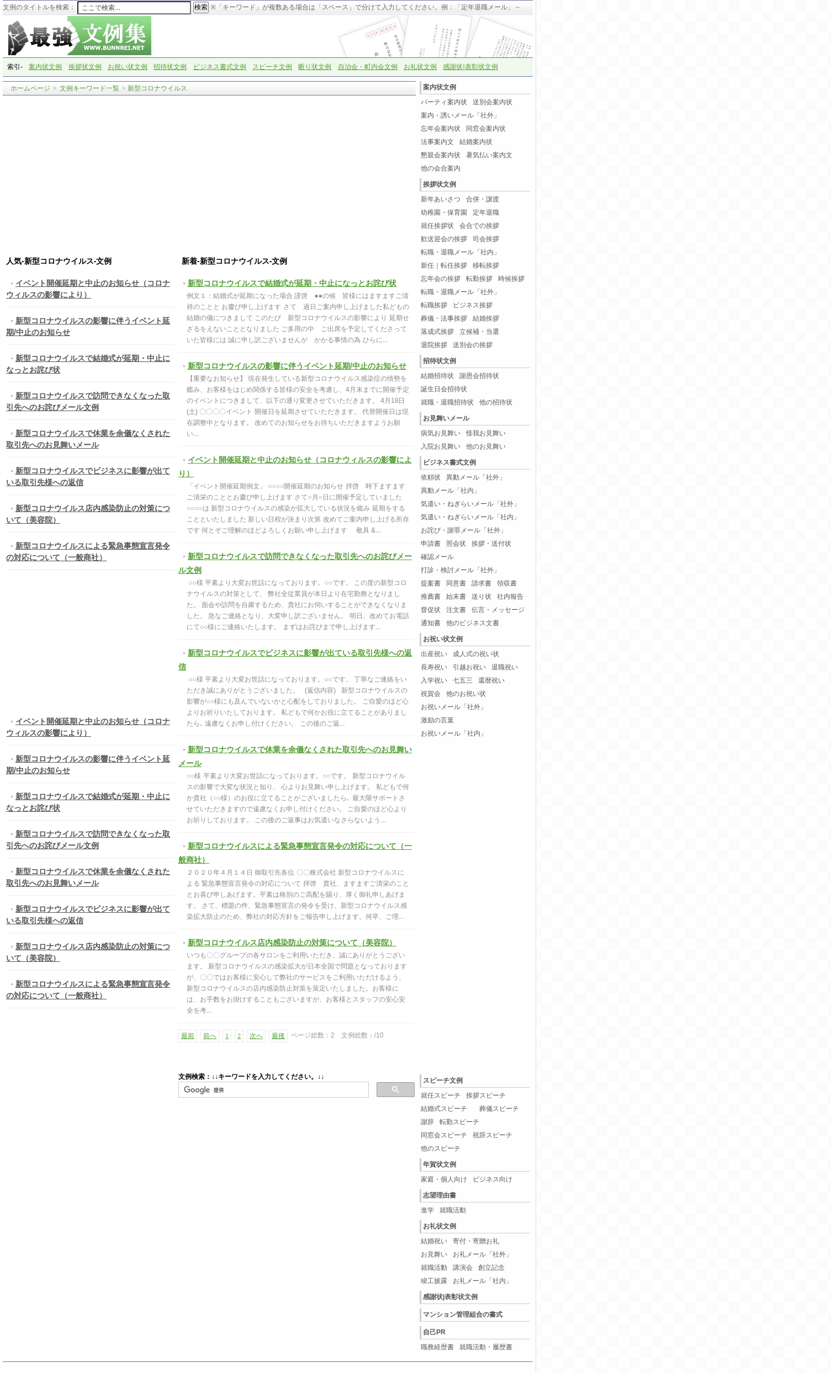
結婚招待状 (437, 376)
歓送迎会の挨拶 (444, 239)
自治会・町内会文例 (368, 67)
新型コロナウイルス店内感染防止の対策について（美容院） (292, 942)
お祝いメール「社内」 (454, 733)
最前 (187, 1036)
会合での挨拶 (479, 226)
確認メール (437, 557)
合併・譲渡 (482, 199)
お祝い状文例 (127, 67)
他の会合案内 (441, 168)
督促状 (431, 610)
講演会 (463, 1267)
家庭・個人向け (444, 1179)
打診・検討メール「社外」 (460, 570)
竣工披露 (434, 1281)
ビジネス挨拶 (473, 305)
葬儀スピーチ (499, 1109)
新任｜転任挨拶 (444, 265)
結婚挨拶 (486, 318)
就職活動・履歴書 (485, 1347)
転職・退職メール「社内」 (460, 252)
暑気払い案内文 (489, 155)
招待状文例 (170, 67)
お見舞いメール (446, 418)
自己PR (434, 1332)
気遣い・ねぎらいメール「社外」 (470, 504)
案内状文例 (45, 67)
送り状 (481, 596)
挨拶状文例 (85, 67)
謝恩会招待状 (479, 376)
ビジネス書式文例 (219, 67)
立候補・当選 (479, 332)
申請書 (431, 543)
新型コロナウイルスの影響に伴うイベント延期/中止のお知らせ (297, 365)
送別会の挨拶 (473, 345)
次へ (256, 1036)
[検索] (272, 1090)
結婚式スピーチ (447, 1109)
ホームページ (30, 88)
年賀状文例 (439, 1164)
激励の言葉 (437, 720)
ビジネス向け (492, 1179)
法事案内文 (437, 142)
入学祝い (434, 680)
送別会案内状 (492, 102)
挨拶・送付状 (491, 543)
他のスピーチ (441, 1148)
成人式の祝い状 (476, 654)
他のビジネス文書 (472, 623)
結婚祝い (434, 1241)
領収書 (507, 583)
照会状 (456, 543)
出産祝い (434, 654)
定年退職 (486, 212)
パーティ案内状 (444, 102)
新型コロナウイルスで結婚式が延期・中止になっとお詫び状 (292, 283)
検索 (201, 7)
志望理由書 (439, 1195)
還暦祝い (491, 680)
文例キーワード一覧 (89, 88)
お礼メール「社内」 (482, 1281)
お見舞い (434, 1254)
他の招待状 (495, 402)
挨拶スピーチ (486, 1095)
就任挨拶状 (437, 226)
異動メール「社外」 (476, 477)
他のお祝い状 (466, 694)
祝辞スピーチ (492, 1135)
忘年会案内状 (441, 128)
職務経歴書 (437, 1347)
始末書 (456, 596)
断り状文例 (314, 67)
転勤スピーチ (459, 1122)
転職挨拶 (434, 305)
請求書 (481, 583)
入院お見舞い (441, 446)
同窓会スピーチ (444, 1135)
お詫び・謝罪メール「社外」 (464, 530)
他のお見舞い (486, 446)
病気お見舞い (441, 433)
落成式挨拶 (437, 332)
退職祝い (504, 667)
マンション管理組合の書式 (462, 1314)
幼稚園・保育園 (444, 212)
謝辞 (427, 1122)
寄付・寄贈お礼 (476, 1241)
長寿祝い (434, 667)
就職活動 (453, 1210)
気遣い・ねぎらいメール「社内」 (470, 517)
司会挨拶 (486, 239)
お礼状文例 (420, 67)
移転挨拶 (486, 265)
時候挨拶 (511, 279)
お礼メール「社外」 (482, 1254)
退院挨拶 (434, 345)
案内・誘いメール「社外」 (460, 115)
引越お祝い (469, 667)
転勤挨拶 (479, 279)
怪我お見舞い (486, 433)
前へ (209, 1036)
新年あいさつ (441, 199)
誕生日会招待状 (444, 389)
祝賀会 (431, 694)
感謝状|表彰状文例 (470, 67)
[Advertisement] (209, 176)
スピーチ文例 (272, 67)
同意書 (456, 583)
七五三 (463, 680)
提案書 (431, 583)
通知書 (431, 623)
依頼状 (431, 477)
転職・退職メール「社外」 (460, 292)
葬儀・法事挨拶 (444, 318)
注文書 (456, 610)
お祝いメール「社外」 (454, 707)
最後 (278, 1036)
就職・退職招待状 (447, 402)
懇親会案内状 (441, 155)
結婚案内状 (476, 142)
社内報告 (510, 596)
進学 (427, 1210)
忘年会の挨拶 (441, 279)
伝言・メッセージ (498, 610)
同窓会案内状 (486, 128)
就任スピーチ (441, 1095)
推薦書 (431, 596)
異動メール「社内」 (450, 490)
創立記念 (491, 1267)
